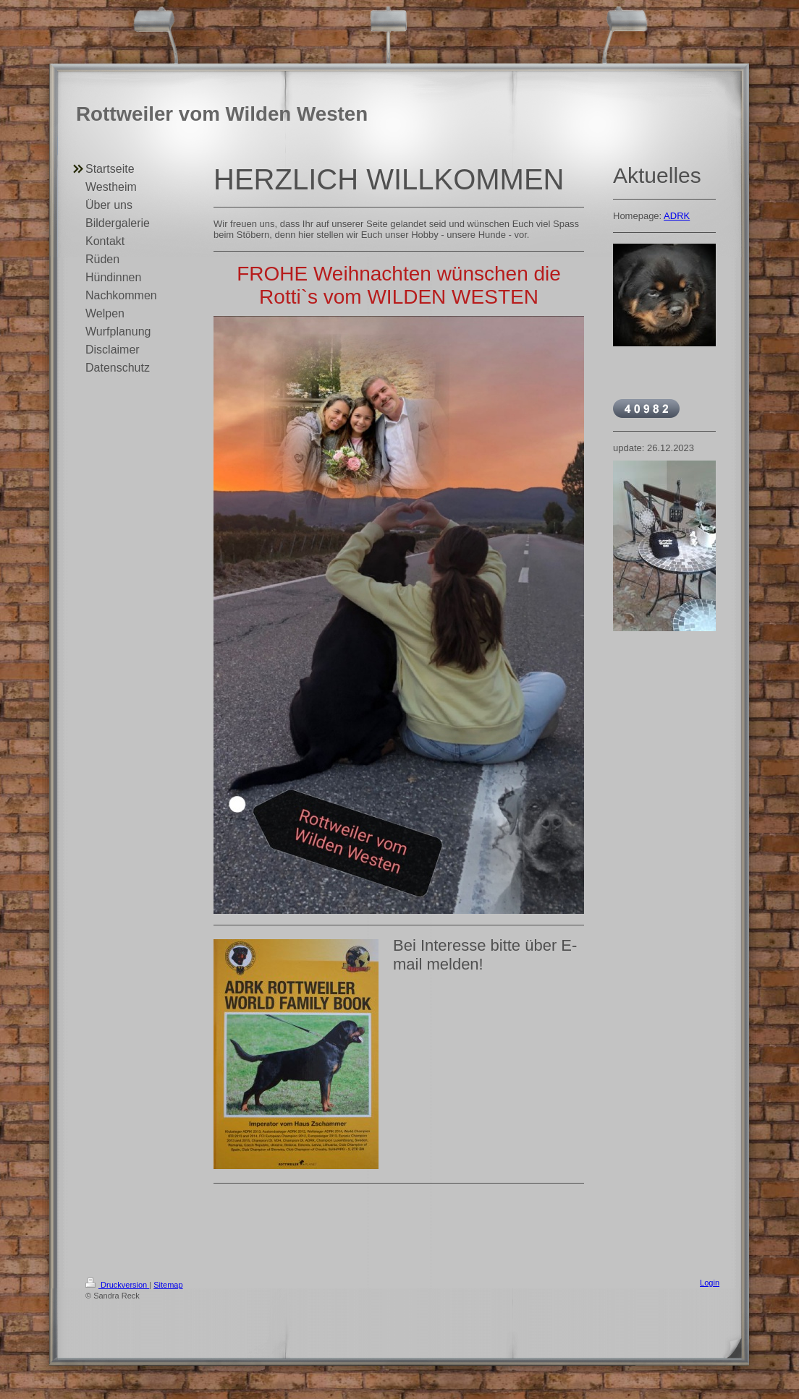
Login (709, 1282)
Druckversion (117, 1284)
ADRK (677, 215)
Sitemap (167, 1284)
